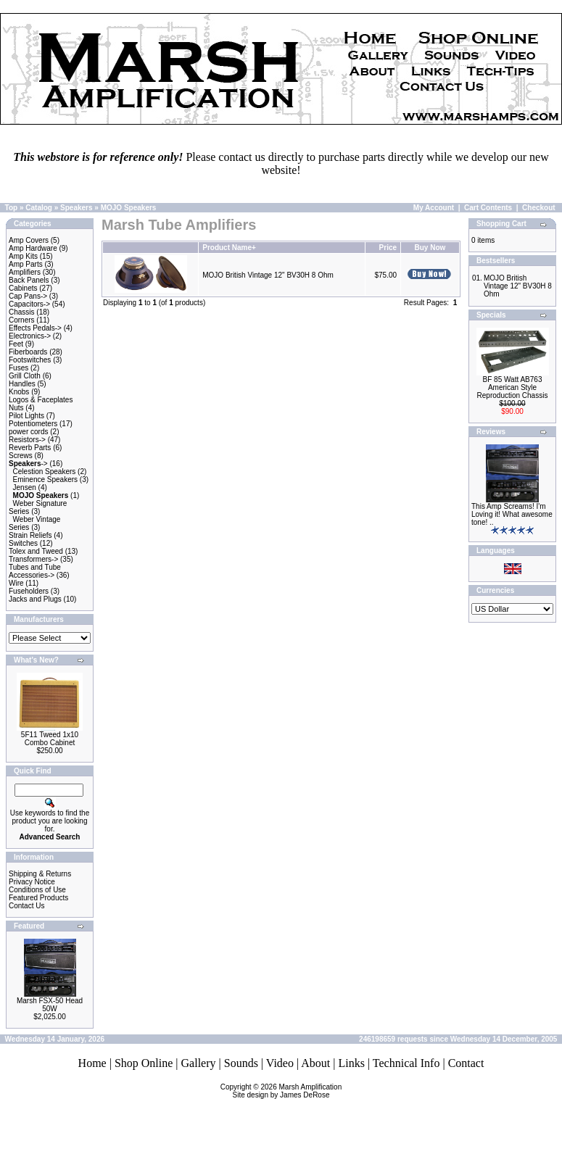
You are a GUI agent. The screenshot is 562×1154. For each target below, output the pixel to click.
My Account (433, 208)
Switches (23, 543)
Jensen (24, 487)
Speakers (76, 208)
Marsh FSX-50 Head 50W (50, 1005)
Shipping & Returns (40, 874)
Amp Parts (26, 264)
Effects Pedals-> (35, 328)
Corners (22, 320)
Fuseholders (29, 591)
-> (28, 464)
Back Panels (29, 280)
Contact (466, 1063)
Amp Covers (29, 240)
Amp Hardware (33, 248)
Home (92, 1063)
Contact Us (26, 906)
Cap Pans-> (28, 296)
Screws (21, 456)
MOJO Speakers (129, 208)
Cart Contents (488, 208)
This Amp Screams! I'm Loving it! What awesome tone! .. (512, 514)
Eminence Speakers (45, 479)
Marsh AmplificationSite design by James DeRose (287, 1091)
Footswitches (30, 360)
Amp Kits (23, 256)
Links (351, 1063)
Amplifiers (25, 272)
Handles (22, 384)
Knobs (19, 392)
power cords (28, 432)
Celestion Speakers (44, 472)
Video (280, 1063)
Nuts (16, 408)
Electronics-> (30, 336)
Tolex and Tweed (36, 551)
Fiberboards (28, 352)
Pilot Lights (26, 416)
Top (11, 208)
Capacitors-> (29, 304)
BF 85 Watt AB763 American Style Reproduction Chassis (512, 387)
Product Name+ (229, 248)
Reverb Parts (30, 448)
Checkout (538, 208)
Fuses (18, 368)
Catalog (38, 208)
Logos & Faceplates (41, 400)
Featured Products (38, 898)
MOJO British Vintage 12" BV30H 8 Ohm (268, 275)
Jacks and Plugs (35, 599)
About (315, 1063)
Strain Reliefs (30, 535)
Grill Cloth (25, 376)
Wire (16, 583)
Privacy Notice (32, 882)
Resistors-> (27, 440)
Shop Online (144, 1063)
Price (388, 248)
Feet (16, 344)
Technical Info (406, 1063)
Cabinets (23, 288)
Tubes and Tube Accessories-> (35, 571)
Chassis (22, 312)
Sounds (241, 1063)
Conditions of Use (37, 890)
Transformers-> (33, 559)
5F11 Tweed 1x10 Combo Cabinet (49, 739)
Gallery (198, 1063)
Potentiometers (33, 424)
